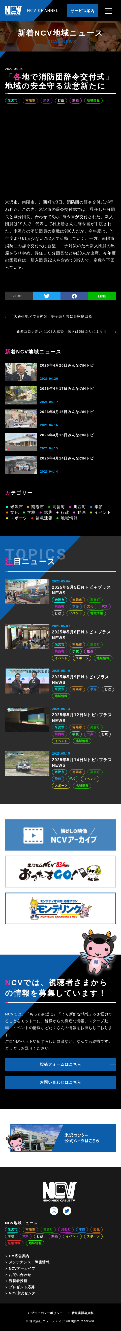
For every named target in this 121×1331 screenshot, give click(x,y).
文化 (14, 512)
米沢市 (12, 100)
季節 (99, 507)
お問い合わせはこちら (60, 1082)
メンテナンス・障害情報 (29, 1262)
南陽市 (30, 100)
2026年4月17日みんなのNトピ (67, 389)
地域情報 (93, 100)
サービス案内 (83, 11)
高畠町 (58, 507)
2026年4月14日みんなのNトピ (67, 458)
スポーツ (18, 518)
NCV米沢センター (24, 1293)
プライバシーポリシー (47, 1313)
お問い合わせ (20, 1275)
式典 (46, 100)
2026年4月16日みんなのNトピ (67, 412)
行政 (61, 100)
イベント (102, 512)
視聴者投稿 (18, 1281)
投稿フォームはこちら (60, 1064)
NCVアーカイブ (22, 1268)
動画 (75, 100)
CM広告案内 (19, 1256)
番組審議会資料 (83, 1313)
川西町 (79, 507)
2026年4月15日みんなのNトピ (67, 435)
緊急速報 (44, 518)
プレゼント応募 (22, 1287)
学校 (31, 512)
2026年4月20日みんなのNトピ (67, 365)
